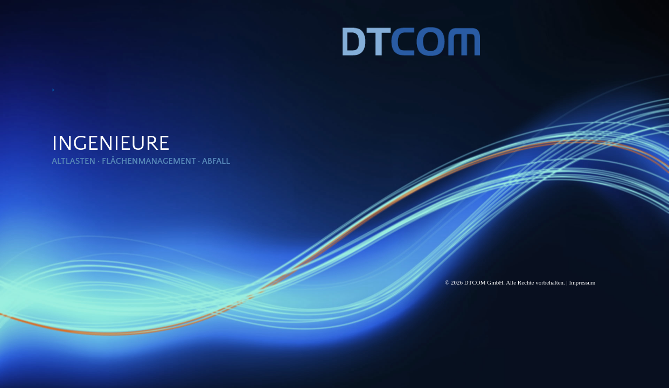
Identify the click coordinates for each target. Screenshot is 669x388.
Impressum (582, 282)
